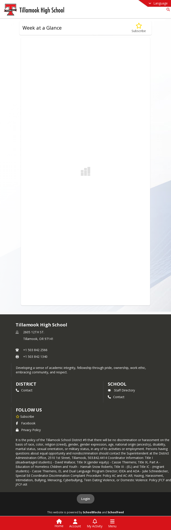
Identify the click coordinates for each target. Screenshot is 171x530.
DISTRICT (26, 384)
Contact (24, 390)
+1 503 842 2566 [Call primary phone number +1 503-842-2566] (35, 350)
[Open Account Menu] (75, 523)
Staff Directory (121, 390)
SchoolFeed (116, 512)
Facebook (25, 423)
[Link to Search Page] (167, 9)
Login (85, 499)
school (117, 384)
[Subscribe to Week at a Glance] (139, 28)
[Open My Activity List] (94, 523)
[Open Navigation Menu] (112, 523)
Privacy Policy (28, 430)
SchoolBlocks (92, 512)
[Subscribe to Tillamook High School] (25, 416)
